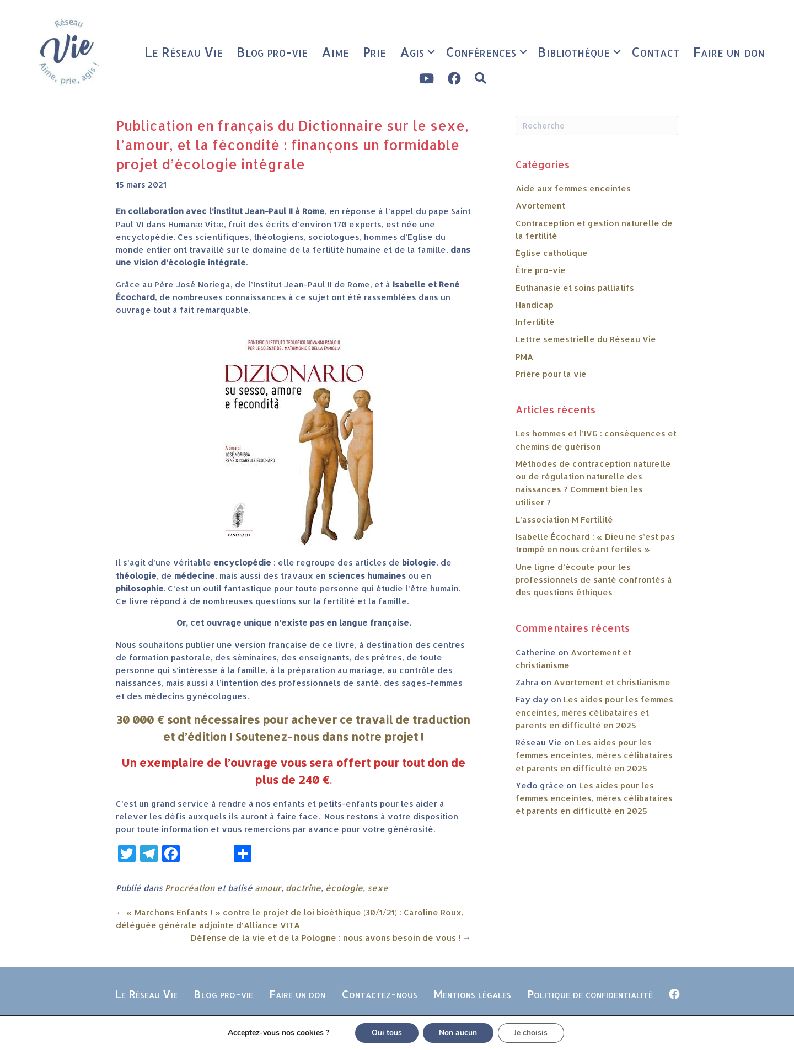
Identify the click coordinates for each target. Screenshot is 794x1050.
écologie (344, 888)
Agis (412, 51)
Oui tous (386, 1032)
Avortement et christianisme (612, 682)
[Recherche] (597, 125)
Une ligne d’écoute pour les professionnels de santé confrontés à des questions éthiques (594, 580)
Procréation (189, 888)
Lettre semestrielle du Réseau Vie (586, 339)
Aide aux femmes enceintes (573, 188)
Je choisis (531, 1032)
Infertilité (535, 322)
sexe (377, 888)
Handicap (535, 305)
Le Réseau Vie (183, 51)
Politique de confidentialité (590, 994)
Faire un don (729, 51)
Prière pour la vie (551, 374)
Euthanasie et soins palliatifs (575, 288)
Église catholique (552, 253)
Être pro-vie (541, 270)
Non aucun (458, 1032)
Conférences (481, 51)
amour (268, 888)
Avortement (540, 205)
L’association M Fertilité (564, 519)
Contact (655, 51)
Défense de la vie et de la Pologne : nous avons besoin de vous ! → (331, 937)
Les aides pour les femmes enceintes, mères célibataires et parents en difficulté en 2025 (594, 712)
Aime (335, 51)
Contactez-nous (379, 994)
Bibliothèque (574, 51)
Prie (374, 51)
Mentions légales (472, 994)
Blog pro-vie (272, 51)
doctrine (303, 888)
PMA (524, 356)
